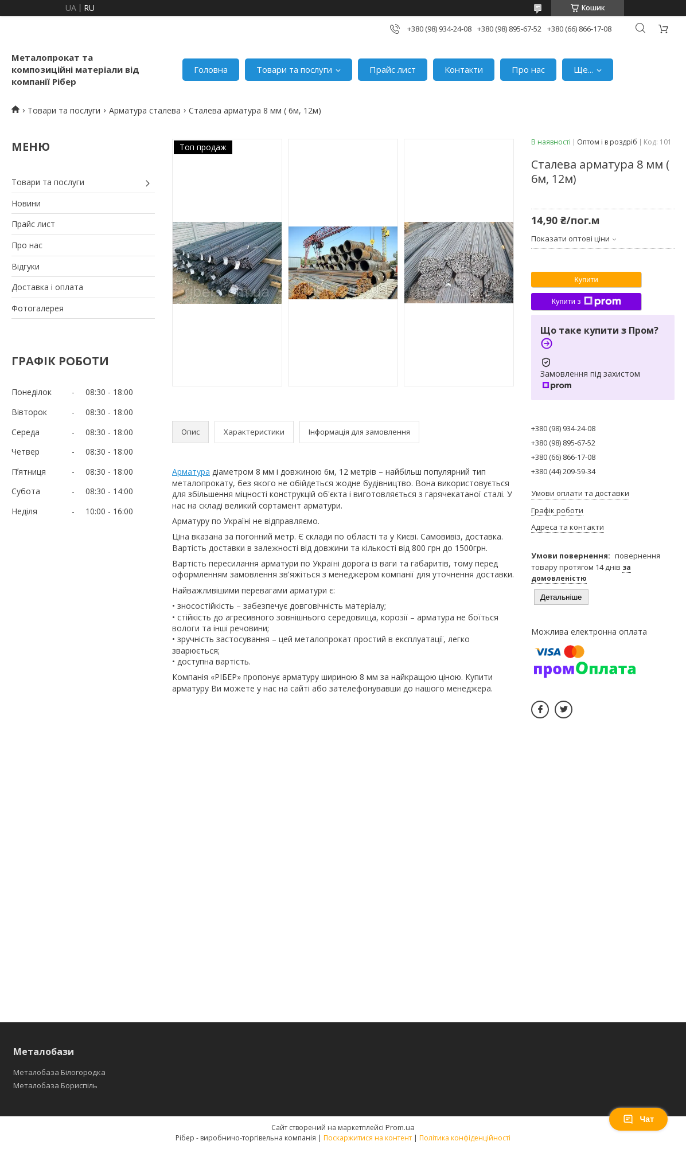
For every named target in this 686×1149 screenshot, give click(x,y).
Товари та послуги (294, 69)
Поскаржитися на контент (367, 1138)
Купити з (586, 301)
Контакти (464, 69)
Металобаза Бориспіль (55, 1085)
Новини (26, 203)
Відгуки (25, 266)
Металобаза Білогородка (59, 1072)
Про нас (528, 69)
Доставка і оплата (47, 287)
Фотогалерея (37, 308)
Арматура (191, 471)
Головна (211, 69)
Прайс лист (392, 69)
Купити (586, 279)
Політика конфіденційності (464, 1138)
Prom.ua (400, 1127)
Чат (638, 1119)
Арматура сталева (145, 110)
